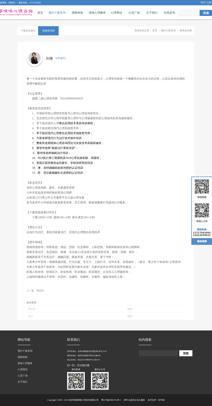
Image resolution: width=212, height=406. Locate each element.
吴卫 (30, 316)
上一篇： (35, 290)
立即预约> (60, 58)
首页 (40, 12)
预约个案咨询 (168, 30)
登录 (203, 2)
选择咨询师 (185, 30)
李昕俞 (31, 309)
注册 (209, 2)
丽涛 (129, 316)
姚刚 (129, 309)
